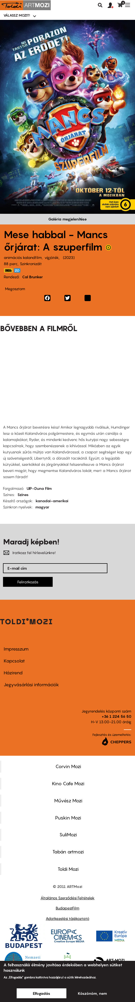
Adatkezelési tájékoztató (67, 918)
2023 (68, 257)
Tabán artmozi (68, 851)
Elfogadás (41, 993)
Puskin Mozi (68, 817)
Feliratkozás (27, 582)
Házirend (13, 672)
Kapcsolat (14, 660)
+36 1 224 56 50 (116, 716)
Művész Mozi (68, 800)
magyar (42, 507)
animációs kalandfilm (23, 257)
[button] (113, 5)
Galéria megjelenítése (67, 219)
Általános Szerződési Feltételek (67, 898)
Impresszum (16, 649)
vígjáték (52, 257)
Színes (23, 494)
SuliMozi (68, 834)
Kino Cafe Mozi (68, 783)
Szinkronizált (31, 263)
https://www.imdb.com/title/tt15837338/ (8, 270)
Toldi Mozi (68, 869)
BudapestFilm (67, 908)
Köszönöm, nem (92, 993)
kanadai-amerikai (52, 501)
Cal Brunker (32, 277)
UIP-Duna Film (39, 488)
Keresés (100, 5)
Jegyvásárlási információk (31, 684)
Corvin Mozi (68, 766)
